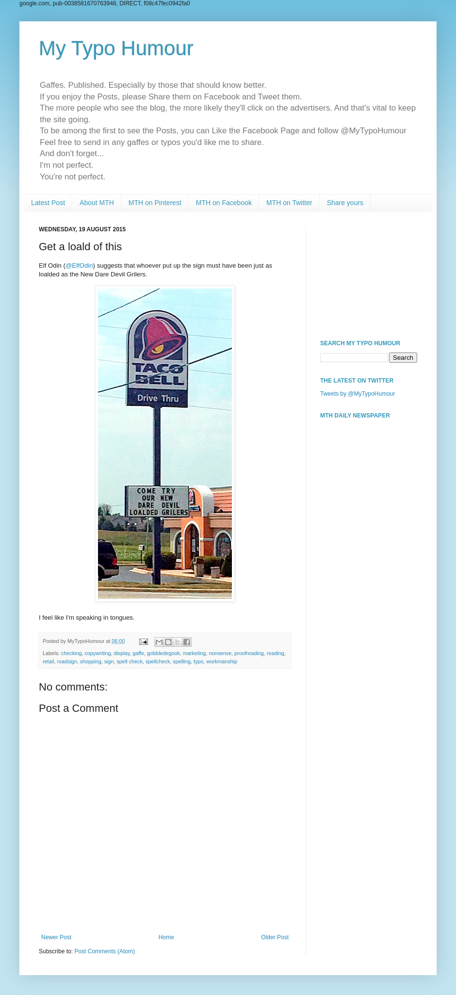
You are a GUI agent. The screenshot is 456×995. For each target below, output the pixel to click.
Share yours (345, 203)
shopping (90, 661)
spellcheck (158, 661)
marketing (194, 653)
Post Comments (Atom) (104, 951)
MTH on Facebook (224, 203)
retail (48, 661)
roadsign (67, 661)
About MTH (97, 203)
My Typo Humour (116, 48)
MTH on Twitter (289, 203)
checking (71, 653)
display (122, 653)
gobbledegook (163, 653)
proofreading (249, 653)
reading (275, 653)
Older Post (275, 937)
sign (109, 661)
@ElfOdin (79, 265)
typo (198, 661)
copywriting (97, 653)
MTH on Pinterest (155, 203)
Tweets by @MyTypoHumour (357, 393)
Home (166, 937)
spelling (182, 661)
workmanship (221, 661)
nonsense (220, 653)
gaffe (138, 653)
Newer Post (56, 937)
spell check (129, 661)
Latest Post (48, 203)
